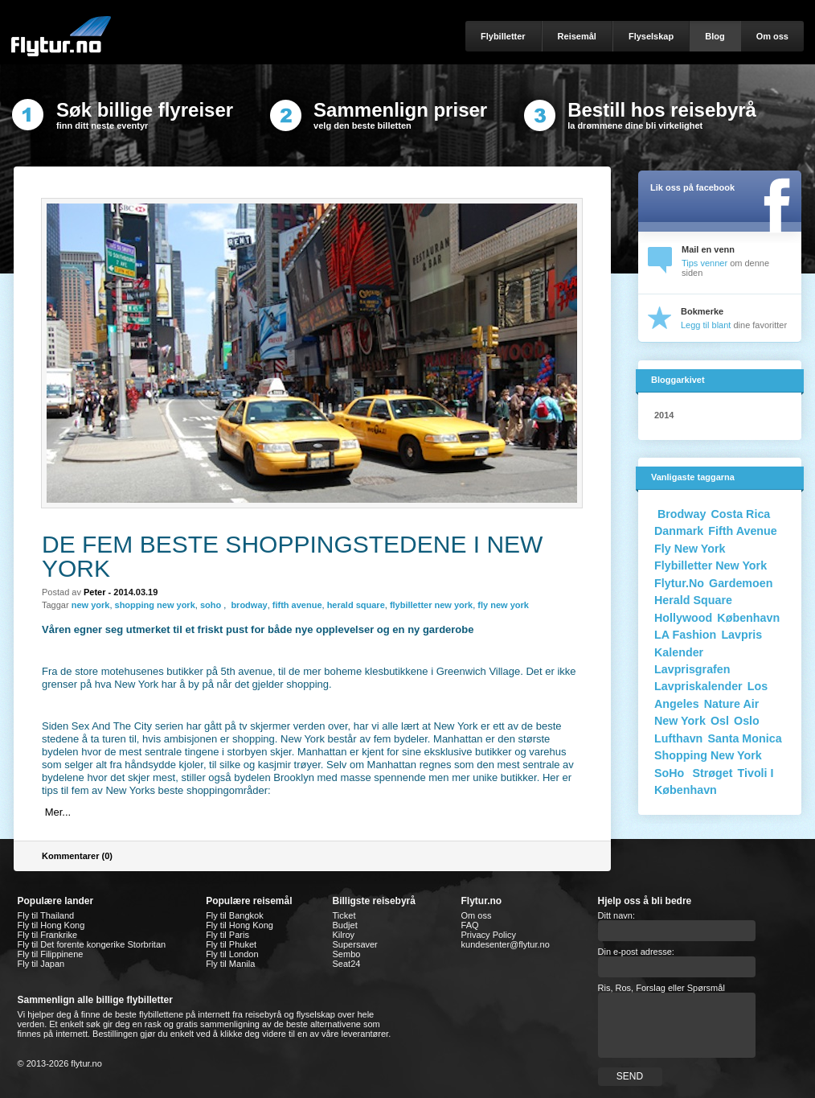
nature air (732, 703)
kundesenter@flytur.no (505, 944)
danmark (678, 530)
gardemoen (740, 583)
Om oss (476, 915)
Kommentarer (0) (77, 856)
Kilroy (344, 935)
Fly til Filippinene (51, 954)
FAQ (470, 925)
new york (91, 605)
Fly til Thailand (46, 915)
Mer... (58, 812)
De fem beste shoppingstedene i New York (292, 556)
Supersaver (355, 944)
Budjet (345, 925)
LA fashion (685, 634)
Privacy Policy (488, 935)
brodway (247, 605)
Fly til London (232, 954)
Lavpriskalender (698, 686)
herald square (356, 605)
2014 (664, 415)
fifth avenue (297, 605)
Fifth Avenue (742, 530)
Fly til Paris (227, 935)
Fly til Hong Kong (51, 925)
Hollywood (683, 617)
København (748, 617)
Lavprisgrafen (692, 669)
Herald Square (693, 600)
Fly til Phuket (231, 944)
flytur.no (679, 583)
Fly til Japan (41, 963)
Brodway (680, 514)
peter (95, 592)
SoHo (670, 773)
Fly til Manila (230, 963)
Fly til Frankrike (48, 935)
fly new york (503, 605)
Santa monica (744, 738)
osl (720, 720)
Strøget (712, 773)
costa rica (740, 514)
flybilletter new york (431, 605)
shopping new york (155, 605)
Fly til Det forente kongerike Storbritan (92, 944)
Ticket (344, 915)
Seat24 (347, 963)
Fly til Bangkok (235, 915)
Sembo (347, 954)
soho (211, 605)
